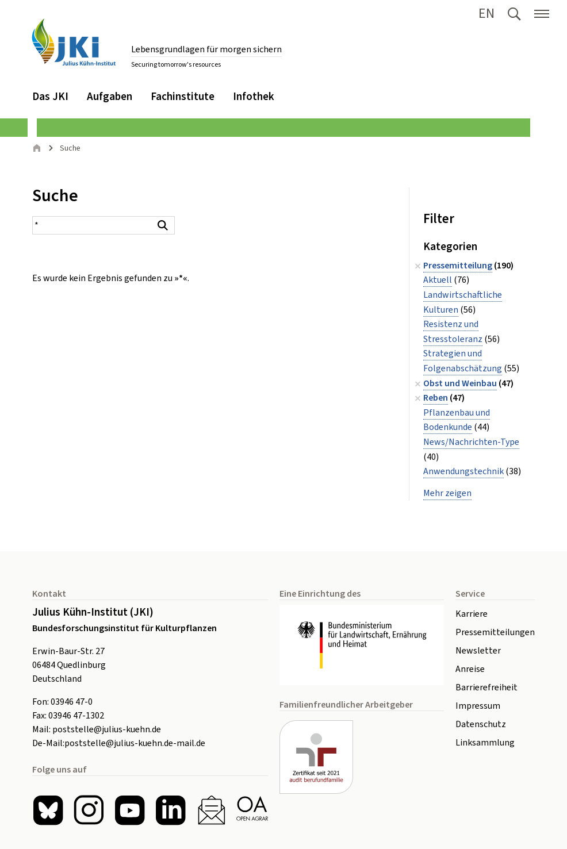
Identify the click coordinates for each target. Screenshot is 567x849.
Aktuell (437, 280)
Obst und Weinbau (460, 383)
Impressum (477, 706)
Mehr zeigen (447, 493)
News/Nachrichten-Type (471, 442)
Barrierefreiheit (486, 687)
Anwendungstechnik (463, 471)
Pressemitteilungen (495, 632)
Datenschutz (480, 724)
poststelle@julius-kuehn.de (106, 729)
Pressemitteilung (457, 265)
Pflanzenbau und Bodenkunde (456, 420)
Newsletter (478, 650)
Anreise (470, 669)
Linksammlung (485, 742)
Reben (435, 397)
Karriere (471, 614)
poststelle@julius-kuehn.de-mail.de (134, 743)
